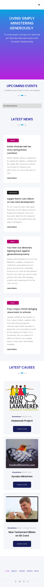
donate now (22, 429)
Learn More (12, 178)
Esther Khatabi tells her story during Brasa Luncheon (19, 149)
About (14, 575)
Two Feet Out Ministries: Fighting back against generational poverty (19, 251)
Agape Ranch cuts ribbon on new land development (20, 200)
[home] (17, 3)
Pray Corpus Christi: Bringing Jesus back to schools (22, 310)
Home (7, 575)
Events (30, 575)
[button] (39, 4)
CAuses (22, 575)
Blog (36, 575)
